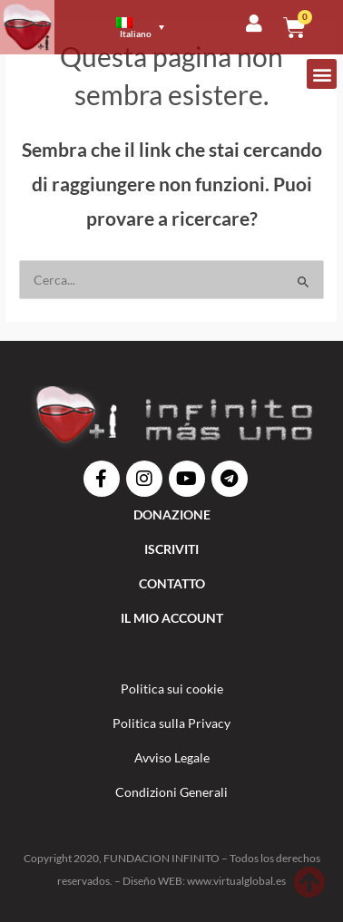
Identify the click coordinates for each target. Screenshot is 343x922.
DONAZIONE (172, 514)
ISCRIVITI (171, 549)
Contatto (172, 583)
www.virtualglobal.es (236, 881)
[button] (322, 74)
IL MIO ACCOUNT (172, 618)
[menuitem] (140, 27)
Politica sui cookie (172, 688)
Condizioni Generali (171, 792)
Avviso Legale (172, 757)
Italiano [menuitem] (136, 33)
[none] (141, 27)
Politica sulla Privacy (171, 723)
